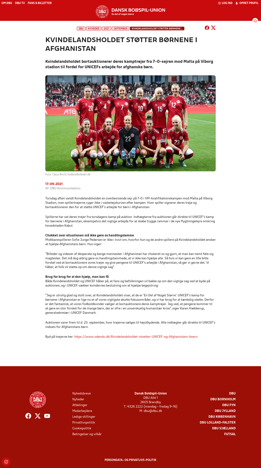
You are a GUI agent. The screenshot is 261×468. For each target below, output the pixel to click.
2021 (106, 29)
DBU (81, 29)
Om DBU (6, 3)
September (120, 29)
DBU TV (20, 3)
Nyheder (93, 29)
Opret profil (246, 3)
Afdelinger (79, 405)
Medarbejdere (82, 411)
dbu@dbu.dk (153, 411)
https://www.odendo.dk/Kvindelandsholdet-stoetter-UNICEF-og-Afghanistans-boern (136, 341)
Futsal (230, 434)
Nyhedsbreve (81, 393)
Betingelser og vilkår (87, 434)
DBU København (222, 416)
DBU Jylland (225, 411)
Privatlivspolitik (83, 422)
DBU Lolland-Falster (218, 422)
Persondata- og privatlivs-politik (130, 460)
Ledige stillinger (83, 416)
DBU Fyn (229, 405)
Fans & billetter (40, 3)
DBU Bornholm (223, 399)
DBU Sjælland (224, 428)
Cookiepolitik (81, 428)
